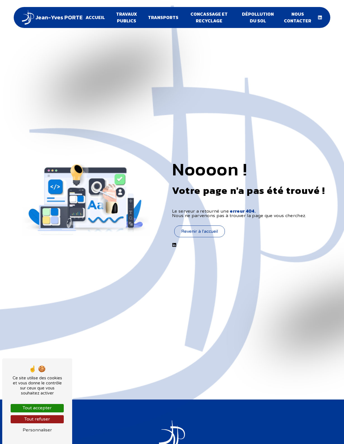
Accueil (95, 17)
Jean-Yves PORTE (51, 17)
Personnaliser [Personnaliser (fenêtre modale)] (37, 430)
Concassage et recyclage (209, 17)
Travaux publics (126, 17)
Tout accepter (37, 408)
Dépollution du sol (258, 17)
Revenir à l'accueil (199, 231)
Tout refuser (37, 419)
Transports (163, 17)
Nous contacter (298, 17)
